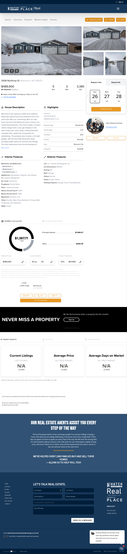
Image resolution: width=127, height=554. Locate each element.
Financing (8, 495)
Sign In (119, 2)
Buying (7, 490)
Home (6, 484)
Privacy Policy (97, 551)
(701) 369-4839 (111, 511)
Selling (7, 492)
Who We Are (8, 501)
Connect (7, 504)
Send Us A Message (82, 520)
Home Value (8, 498)
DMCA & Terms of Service (110, 551)
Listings (7, 487)
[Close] (122, 532)
